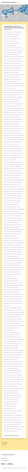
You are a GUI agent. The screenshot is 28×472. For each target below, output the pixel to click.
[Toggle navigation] (25, 3)
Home (3, 18)
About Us (4, 458)
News (17, 18)
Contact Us (5, 460)
